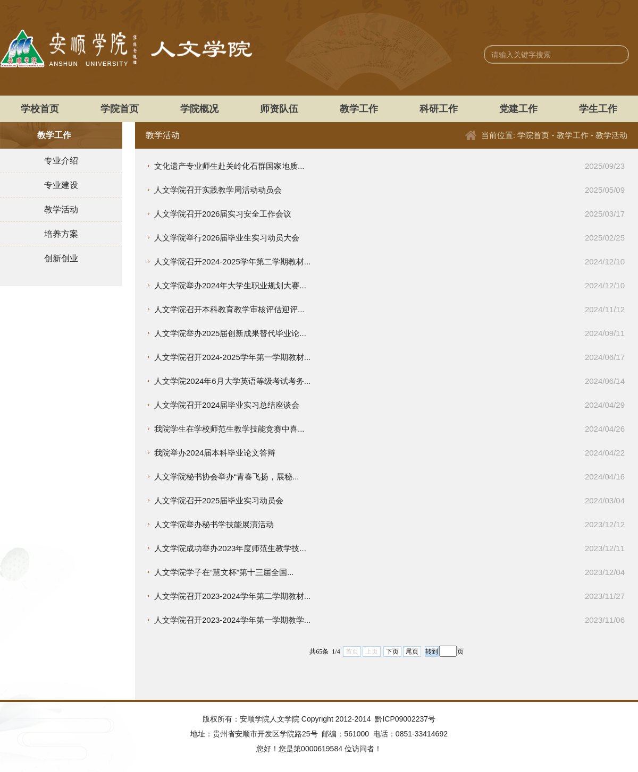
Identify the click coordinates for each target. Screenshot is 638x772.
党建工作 (518, 109)
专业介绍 (61, 160)
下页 (392, 651)
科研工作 (438, 109)
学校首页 (40, 109)
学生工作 (598, 109)
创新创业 (61, 258)
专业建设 (61, 185)
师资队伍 (279, 109)
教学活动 (61, 209)
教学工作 (359, 109)
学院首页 (119, 109)
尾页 (412, 651)
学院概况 (199, 109)
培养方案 (61, 233)
